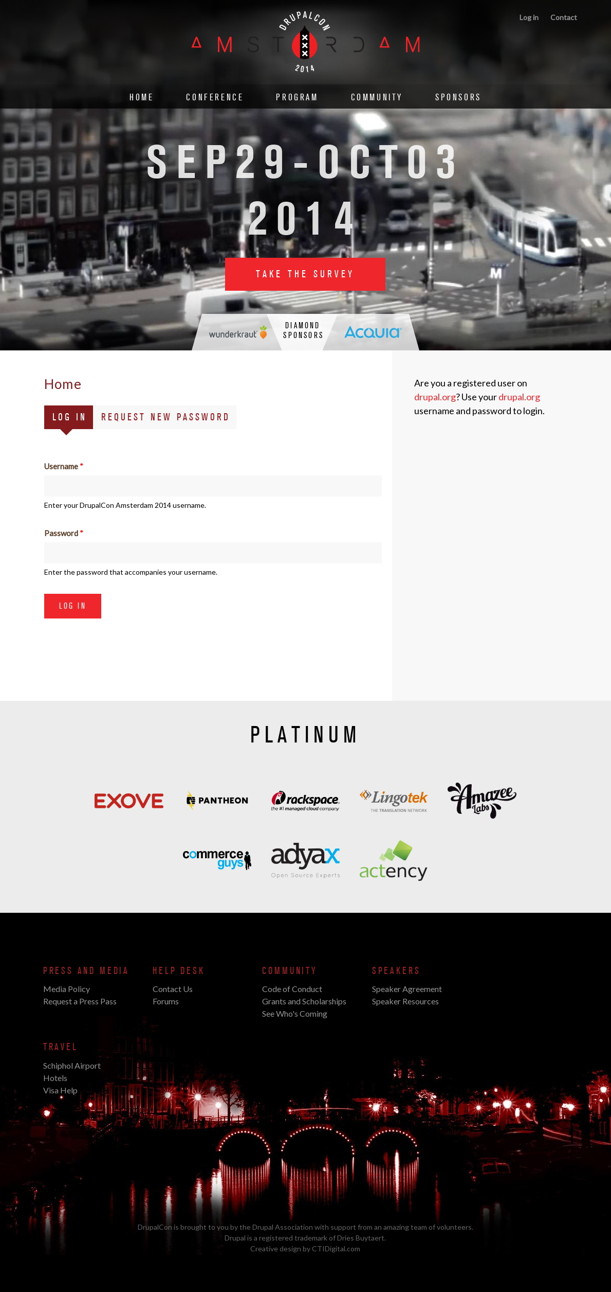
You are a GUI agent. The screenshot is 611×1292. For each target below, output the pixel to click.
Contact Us (173, 989)
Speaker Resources (405, 1001)
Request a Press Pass (80, 1001)
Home (141, 97)
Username (63, 466)
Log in (529, 17)
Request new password (165, 417)
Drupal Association (282, 1227)
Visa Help (60, 1090)
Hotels (55, 1078)
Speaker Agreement (407, 989)
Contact (563, 17)
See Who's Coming (294, 1013)
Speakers (396, 971)
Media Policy (66, 989)
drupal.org (435, 396)
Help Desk (179, 971)
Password (63, 533)
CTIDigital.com (336, 1248)
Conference (215, 97)
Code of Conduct (292, 989)
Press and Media (86, 971)
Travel (60, 1047)
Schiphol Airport (72, 1065)
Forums (166, 1001)
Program (297, 97)
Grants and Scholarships (304, 1001)
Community (377, 97)
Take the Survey (305, 274)
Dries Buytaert (360, 1237)
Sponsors (458, 97)
